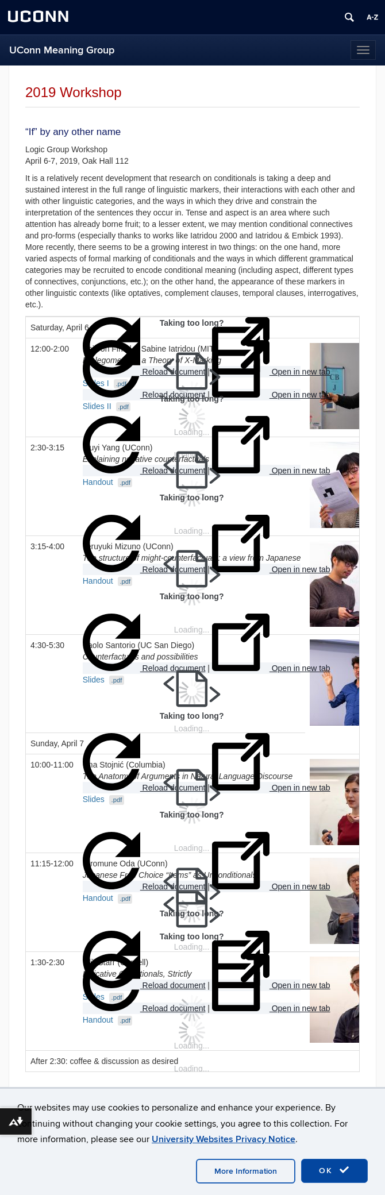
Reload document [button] (144, 445)
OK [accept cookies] (334, 1170)
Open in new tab (271, 445)
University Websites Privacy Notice (223, 1139)
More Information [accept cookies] (245, 1171)
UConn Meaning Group (61, 50)
